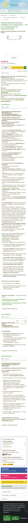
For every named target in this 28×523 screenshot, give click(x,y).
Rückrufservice (7, 444)
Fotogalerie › (14, 57)
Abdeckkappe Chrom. (7, 420)
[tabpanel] (14, 38)
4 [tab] (14, 54)
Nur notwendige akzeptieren (7, 518)
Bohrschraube (15, 188)
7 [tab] (22, 54)
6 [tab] (19, 54)
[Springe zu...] (15, 73)
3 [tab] (11, 54)
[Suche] (22, 11)
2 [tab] (8, 54)
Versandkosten (11, 63)
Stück (6, 67)
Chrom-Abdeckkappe (20, 196)
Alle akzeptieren (15, 518)
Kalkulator (4, 236)
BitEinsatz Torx (12, 242)
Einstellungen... (24, 518)
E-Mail (7, 446)
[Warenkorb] (25, 11)
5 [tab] (16, 54)
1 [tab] (6, 54)
